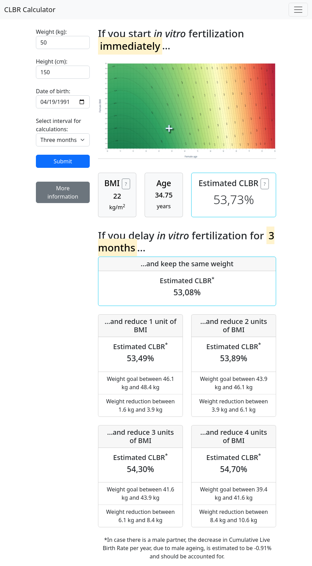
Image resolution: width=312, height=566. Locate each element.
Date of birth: (53, 91)
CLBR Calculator (30, 9)
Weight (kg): (51, 32)
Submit (62, 161)
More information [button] (62, 192)
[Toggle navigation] (298, 10)
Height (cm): (51, 61)
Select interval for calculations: (58, 125)
